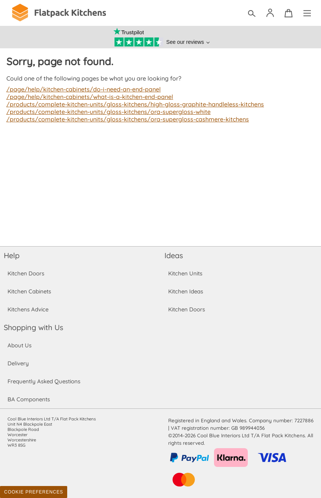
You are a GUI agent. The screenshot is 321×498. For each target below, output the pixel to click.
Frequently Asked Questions (44, 381)
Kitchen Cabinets (29, 291)
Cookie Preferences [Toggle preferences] (33, 492)
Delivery (18, 363)
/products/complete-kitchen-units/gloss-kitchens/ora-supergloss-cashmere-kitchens (124, 119)
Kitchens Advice (28, 309)
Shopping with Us (33, 327)
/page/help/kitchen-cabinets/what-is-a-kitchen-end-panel (88, 96)
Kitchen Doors (26, 273)
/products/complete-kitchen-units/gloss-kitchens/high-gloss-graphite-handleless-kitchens (132, 104)
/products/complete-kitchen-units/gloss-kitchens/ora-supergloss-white (105, 111)
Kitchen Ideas (185, 291)
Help (12, 255)
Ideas (173, 255)
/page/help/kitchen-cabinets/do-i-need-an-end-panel (82, 89)
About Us (19, 345)
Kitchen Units (185, 273)
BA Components (29, 399)
